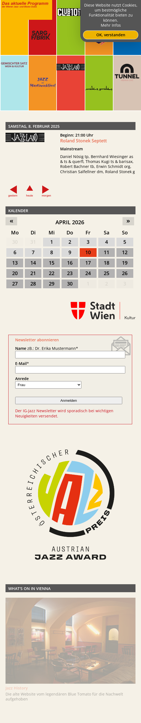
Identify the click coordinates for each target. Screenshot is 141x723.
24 (88, 273)
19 (124, 262)
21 (33, 273)
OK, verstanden (110, 34)
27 (15, 283)
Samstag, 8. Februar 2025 (34, 126)
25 (106, 273)
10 (88, 252)
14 (33, 262)
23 (70, 273)
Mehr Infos (111, 25)
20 (15, 273)
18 (106, 262)
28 (33, 283)
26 (124, 273)
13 (15, 262)
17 (88, 262)
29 (51, 283)
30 (15, 242)
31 (33, 242)
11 (106, 252)
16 (70, 262)
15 (51, 262)
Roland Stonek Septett (83, 141)
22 (51, 273)
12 (124, 252)
